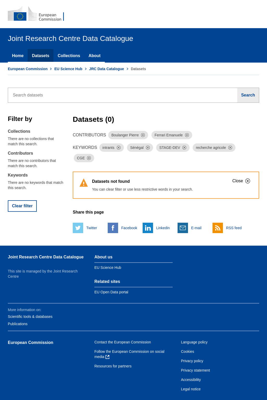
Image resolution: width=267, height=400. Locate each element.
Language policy (194, 342)
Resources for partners (112, 366)
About (94, 55)
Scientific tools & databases (30, 316)
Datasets (40, 55)
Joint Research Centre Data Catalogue (46, 257)
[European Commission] (39, 14)
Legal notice (191, 389)
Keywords (18, 175)
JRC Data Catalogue (106, 69)
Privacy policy (192, 361)
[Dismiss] (143, 135)
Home (17, 55)
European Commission (27, 69)
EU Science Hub (68, 69)
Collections (69, 55)
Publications (18, 324)
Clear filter (22, 206)
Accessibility (191, 380)
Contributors (20, 153)
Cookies (187, 351)
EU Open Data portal (111, 292)
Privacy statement (195, 370)
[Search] (248, 95)
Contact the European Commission (122, 342)
